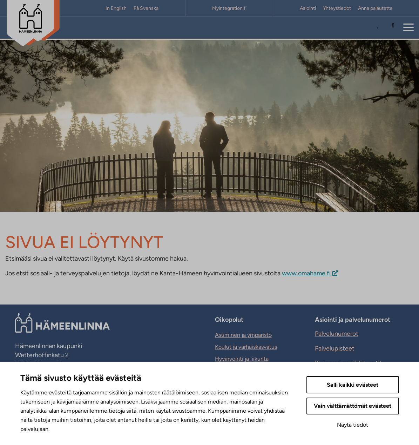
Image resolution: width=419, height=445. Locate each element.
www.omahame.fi (306, 273)
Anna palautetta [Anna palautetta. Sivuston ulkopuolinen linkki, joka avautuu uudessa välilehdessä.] (375, 8)
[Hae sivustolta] (393, 28)
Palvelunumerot (336, 334)
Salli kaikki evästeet (352, 384)
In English (116, 8)
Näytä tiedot (352, 424)
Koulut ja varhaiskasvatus (246, 346)
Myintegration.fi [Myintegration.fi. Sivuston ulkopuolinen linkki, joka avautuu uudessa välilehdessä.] (229, 8)
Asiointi (308, 8)
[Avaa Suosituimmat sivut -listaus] (379, 27)
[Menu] (408, 27)
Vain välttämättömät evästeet (352, 406)
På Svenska (146, 8)
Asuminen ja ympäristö (243, 335)
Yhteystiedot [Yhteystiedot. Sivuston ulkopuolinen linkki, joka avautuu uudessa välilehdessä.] (337, 8)
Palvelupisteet (334, 348)
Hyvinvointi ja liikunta (242, 358)
